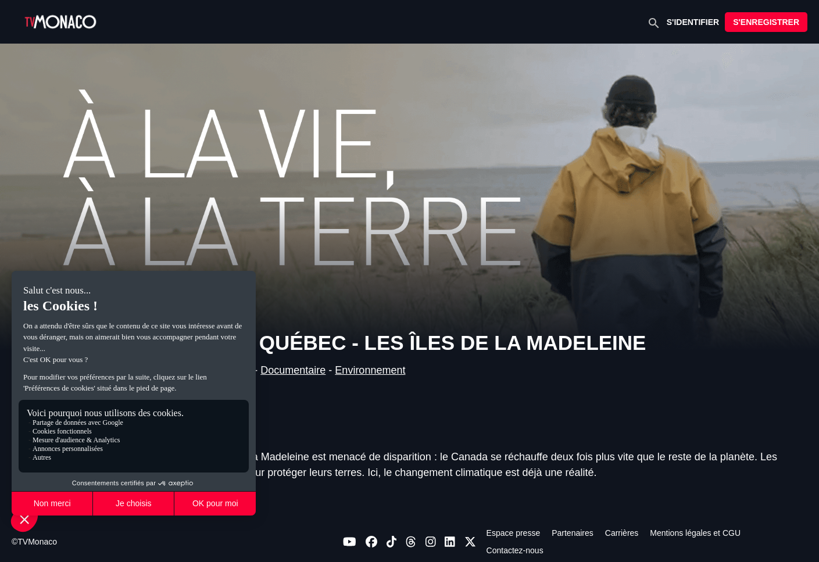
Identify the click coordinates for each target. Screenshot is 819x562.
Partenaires (572, 533)
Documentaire (293, 370)
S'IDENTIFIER (693, 22)
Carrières (622, 533)
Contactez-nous (515, 550)
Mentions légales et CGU (695, 533)
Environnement (370, 370)
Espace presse (514, 533)
